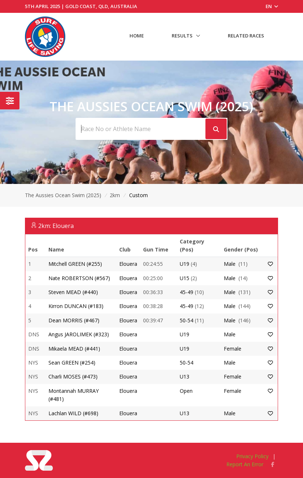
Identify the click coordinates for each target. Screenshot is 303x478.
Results (182, 35)
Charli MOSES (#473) (73, 376)
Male (230, 263)
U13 (184, 376)
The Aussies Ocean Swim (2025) (63, 195)
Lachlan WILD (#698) (73, 413)
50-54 (186, 320)
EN (272, 6)
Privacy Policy (252, 456)
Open (186, 390)
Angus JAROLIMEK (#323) (78, 334)
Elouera (128, 263)
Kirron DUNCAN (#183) (75, 306)
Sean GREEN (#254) (71, 362)
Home (136, 35)
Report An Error (244, 464)
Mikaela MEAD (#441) (74, 348)
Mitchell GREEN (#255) (75, 263)
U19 (184, 263)
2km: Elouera (56, 226)
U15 (184, 278)
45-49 (186, 292)
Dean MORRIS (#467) (73, 320)
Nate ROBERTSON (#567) (79, 278)
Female (232, 348)
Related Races (246, 35)
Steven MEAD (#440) (73, 292)
